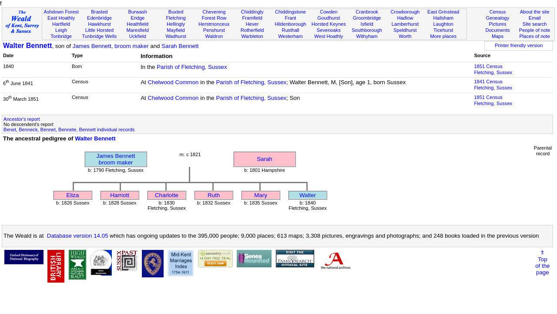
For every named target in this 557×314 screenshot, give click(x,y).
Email (535, 17)
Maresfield (138, 30)
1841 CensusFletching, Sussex (493, 84)
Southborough (367, 30)
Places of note (534, 36)
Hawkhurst (99, 24)
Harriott (119, 195)
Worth (405, 36)
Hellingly (176, 24)
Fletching (176, 17)
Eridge (137, 17)
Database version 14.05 (77, 235)
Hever (252, 24)
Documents (497, 30)
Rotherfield (252, 30)
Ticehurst (443, 30)
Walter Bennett (27, 45)
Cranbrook (367, 11)
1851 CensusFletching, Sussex (493, 69)
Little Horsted (99, 30)
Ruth (214, 195)
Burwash (137, 11)
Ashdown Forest (61, 11)
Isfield (367, 24)
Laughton (443, 24)
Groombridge (367, 17)
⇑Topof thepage (542, 262)
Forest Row (213, 17)
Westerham (290, 36)
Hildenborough (290, 24)
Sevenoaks (329, 30)
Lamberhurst (405, 24)
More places (443, 36)
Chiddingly (252, 11)
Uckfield (137, 36)
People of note (534, 30)
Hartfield (61, 24)
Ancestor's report (21, 119)
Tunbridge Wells (99, 36)
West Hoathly (328, 36)
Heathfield (137, 24)
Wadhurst (175, 36)
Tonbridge (61, 36)
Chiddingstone (290, 11)
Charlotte (166, 195)
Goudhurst (328, 17)
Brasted (99, 11)
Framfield (252, 17)
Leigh (61, 30)
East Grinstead (443, 11)
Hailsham (443, 17)
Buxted (176, 11)
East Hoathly (61, 17)
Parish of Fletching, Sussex (192, 67)
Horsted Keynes (329, 24)
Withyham (366, 36)
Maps (497, 36)
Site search (535, 24)
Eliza (73, 195)
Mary (260, 195)
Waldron (214, 36)
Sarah (264, 159)
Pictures (497, 24)
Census (498, 11)
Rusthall (290, 30)
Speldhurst (404, 30)
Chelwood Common (173, 82)
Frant (290, 17)
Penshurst (214, 30)
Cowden (329, 11)
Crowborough (405, 11)
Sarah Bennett (179, 46)
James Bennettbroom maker (116, 159)
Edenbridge (99, 17)
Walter (307, 195)
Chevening (213, 11)
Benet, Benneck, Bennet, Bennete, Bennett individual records (68, 129)
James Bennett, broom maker (111, 46)
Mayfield (176, 30)
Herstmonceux (214, 24)
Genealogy (498, 17)
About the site (535, 11)
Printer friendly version (519, 45)
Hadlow (405, 17)
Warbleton (252, 36)
